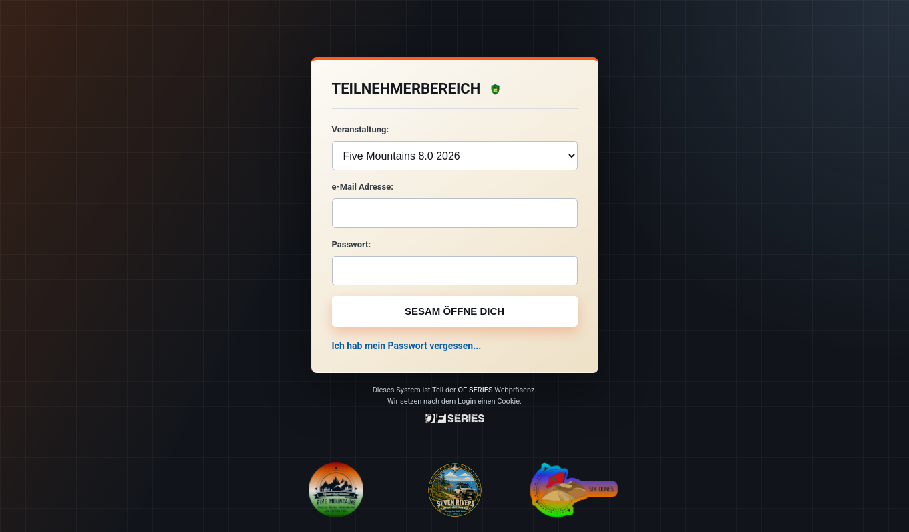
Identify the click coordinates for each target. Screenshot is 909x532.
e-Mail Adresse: (362, 187)
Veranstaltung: (360, 129)
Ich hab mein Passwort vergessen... (407, 345)
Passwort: (351, 244)
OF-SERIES (475, 390)
